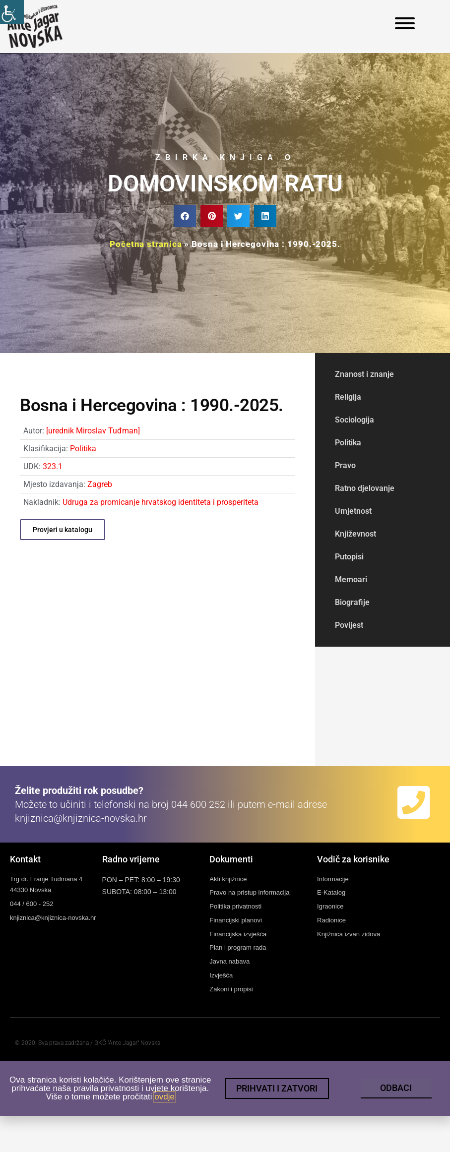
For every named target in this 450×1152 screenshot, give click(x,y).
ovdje (164, 1103)
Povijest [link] (349, 625)
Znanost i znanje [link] (364, 374)
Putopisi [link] (349, 556)
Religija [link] (348, 397)
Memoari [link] (351, 579)
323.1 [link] (53, 466)
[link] (12, 12)
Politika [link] (83, 448)
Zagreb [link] (99, 484)
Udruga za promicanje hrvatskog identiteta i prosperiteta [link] (160, 502)
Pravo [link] (345, 465)
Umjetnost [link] (353, 511)
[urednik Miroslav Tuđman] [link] (93, 430)
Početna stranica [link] (146, 244)
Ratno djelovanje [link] (364, 488)
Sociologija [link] (354, 419)
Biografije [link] (352, 602)
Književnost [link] (355, 534)
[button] (185, 216)
